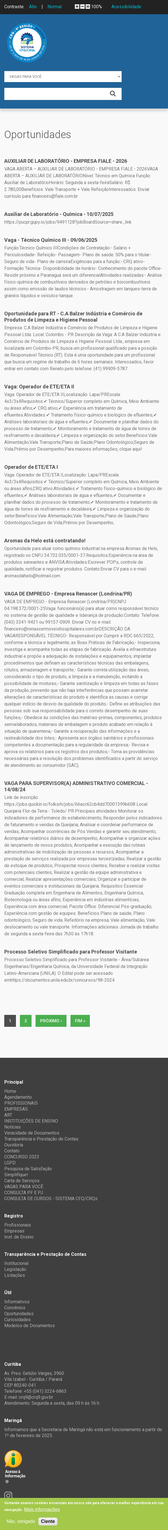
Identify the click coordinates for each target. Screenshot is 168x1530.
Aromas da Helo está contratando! (45, 541)
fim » (80, 1020)
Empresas (14, 1231)
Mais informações (42, 1509)
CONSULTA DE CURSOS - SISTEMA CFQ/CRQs (51, 1198)
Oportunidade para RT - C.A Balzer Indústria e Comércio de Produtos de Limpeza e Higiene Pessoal (73, 317)
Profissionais (17, 1225)
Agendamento (18, 1097)
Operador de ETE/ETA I (31, 467)
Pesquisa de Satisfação (28, 1168)
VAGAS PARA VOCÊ (23, 1186)
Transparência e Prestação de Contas (41, 1139)
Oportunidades (19, 1313)
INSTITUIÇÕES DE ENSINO (31, 1121)
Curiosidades (17, 1319)
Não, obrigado (21, 1521)
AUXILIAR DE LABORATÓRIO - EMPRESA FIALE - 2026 (65, 161)
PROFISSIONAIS (21, 1103)
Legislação (15, 1269)
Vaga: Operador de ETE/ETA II (39, 387)
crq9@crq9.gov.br (36, 1397)
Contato (12, 1151)
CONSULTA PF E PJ (23, 1192)
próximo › (51, 1020)
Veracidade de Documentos (31, 1133)
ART (8, 1115)
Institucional (16, 1263)
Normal (54, 6)
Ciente (48, 1521)
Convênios (14, 1307)
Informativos (17, 1301)
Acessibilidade (126, 6)
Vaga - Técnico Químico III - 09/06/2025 (50, 240)
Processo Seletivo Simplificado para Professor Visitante (70, 952)
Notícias (12, 1127)
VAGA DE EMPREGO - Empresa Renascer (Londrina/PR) (68, 594)
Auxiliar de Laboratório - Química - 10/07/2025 (58, 214)
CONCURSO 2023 (21, 1157)
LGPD (10, 1162)
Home (10, 1091)
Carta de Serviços (22, 1180)
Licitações (14, 1275)
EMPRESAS (16, 1109)
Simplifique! (16, 1174)
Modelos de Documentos (29, 1325)
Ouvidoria (13, 1145)
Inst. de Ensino (19, 1237)
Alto (33, 6)
